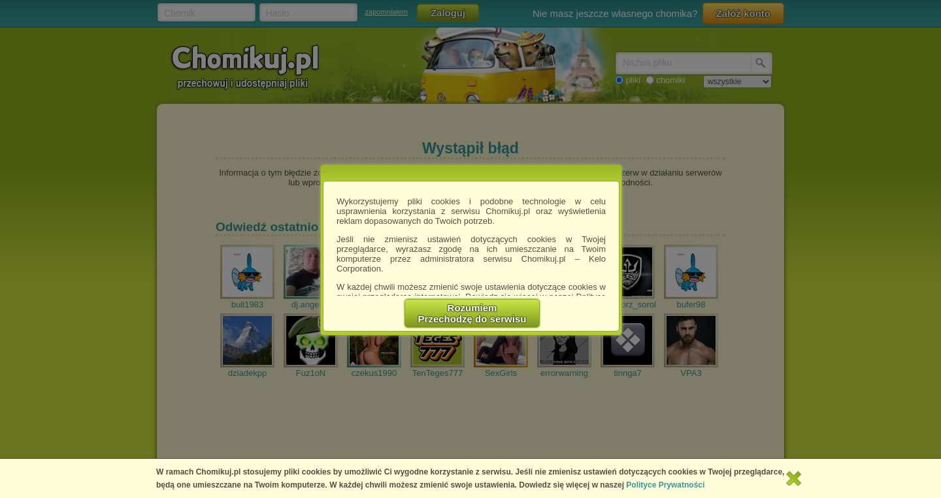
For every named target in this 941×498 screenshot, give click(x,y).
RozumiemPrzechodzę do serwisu (472, 313)
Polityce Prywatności (665, 485)
